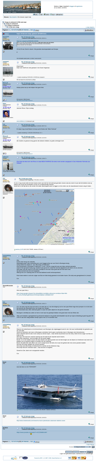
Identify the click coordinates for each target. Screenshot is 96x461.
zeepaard (6, 61)
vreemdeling (7, 255)
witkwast (5, 157)
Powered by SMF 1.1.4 (39, 458)
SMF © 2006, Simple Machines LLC (53, 458)
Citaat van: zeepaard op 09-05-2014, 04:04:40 (27, 41)
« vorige (87, 27)
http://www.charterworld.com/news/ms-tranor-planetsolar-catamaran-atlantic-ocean (41, 420)
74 (14, 30)
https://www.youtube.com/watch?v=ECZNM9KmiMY (32, 432)
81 (28, 30)
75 (16, 30)
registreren (79, 6)
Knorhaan (6, 36)
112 (31, 30)
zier (4, 178)
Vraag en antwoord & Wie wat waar (15, 22)
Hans (4, 103)
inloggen (71, 6)
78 (22, 30)
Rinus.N (5, 83)
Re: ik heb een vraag (28, 37)
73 (12, 30)
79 (24, 30)
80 (26, 30)
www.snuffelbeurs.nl (21, 121)
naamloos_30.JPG (19, 249)
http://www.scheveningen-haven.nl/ (25, 100)
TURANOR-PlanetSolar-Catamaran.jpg (26, 409)
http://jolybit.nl (13, 17)
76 (17, 30)
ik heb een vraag (14, 27)
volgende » (92, 27)
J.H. (4, 124)
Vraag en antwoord (12, 23)
